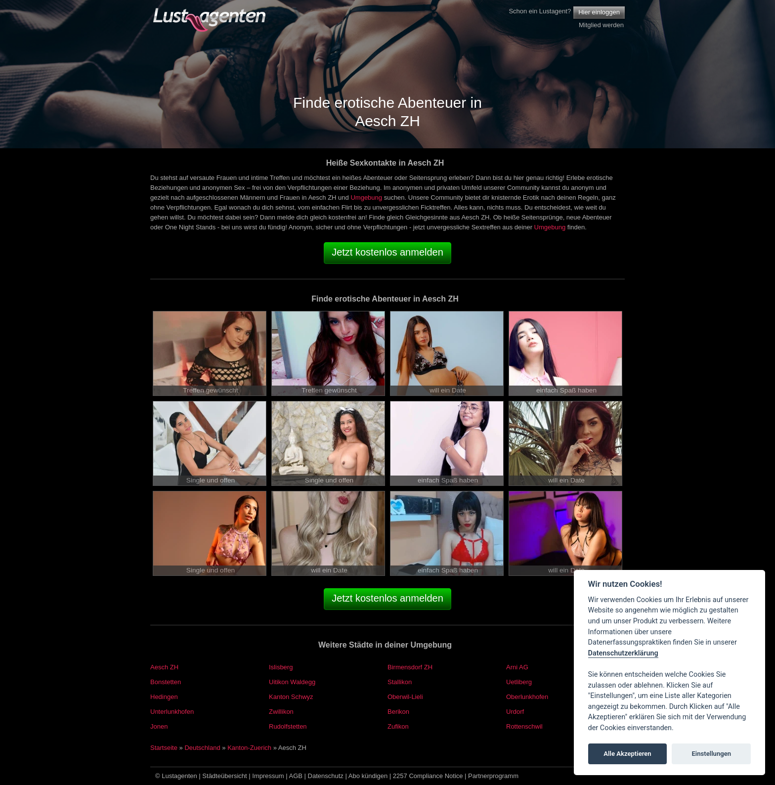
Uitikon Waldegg (292, 682)
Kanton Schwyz (291, 696)
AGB (295, 776)
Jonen (159, 726)
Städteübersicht (224, 776)
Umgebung (366, 197)
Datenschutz (326, 776)
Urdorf (515, 711)
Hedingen (164, 696)
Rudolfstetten (288, 726)
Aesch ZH (164, 667)
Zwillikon (281, 711)
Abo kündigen (368, 776)
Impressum (268, 776)
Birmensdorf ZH (410, 667)
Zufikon (398, 726)
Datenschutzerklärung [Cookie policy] (623, 653)
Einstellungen (711, 753)
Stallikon (400, 682)
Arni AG (517, 667)
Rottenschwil (524, 726)
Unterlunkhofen (172, 711)
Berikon (398, 711)
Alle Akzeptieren (627, 753)
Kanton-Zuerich (249, 747)
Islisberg (281, 667)
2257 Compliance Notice (428, 776)
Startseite (163, 747)
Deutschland (202, 747)
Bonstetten (165, 682)
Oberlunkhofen (527, 696)
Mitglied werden (601, 25)
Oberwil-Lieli (405, 696)
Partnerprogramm (493, 776)
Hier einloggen (599, 12)
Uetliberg (519, 682)
